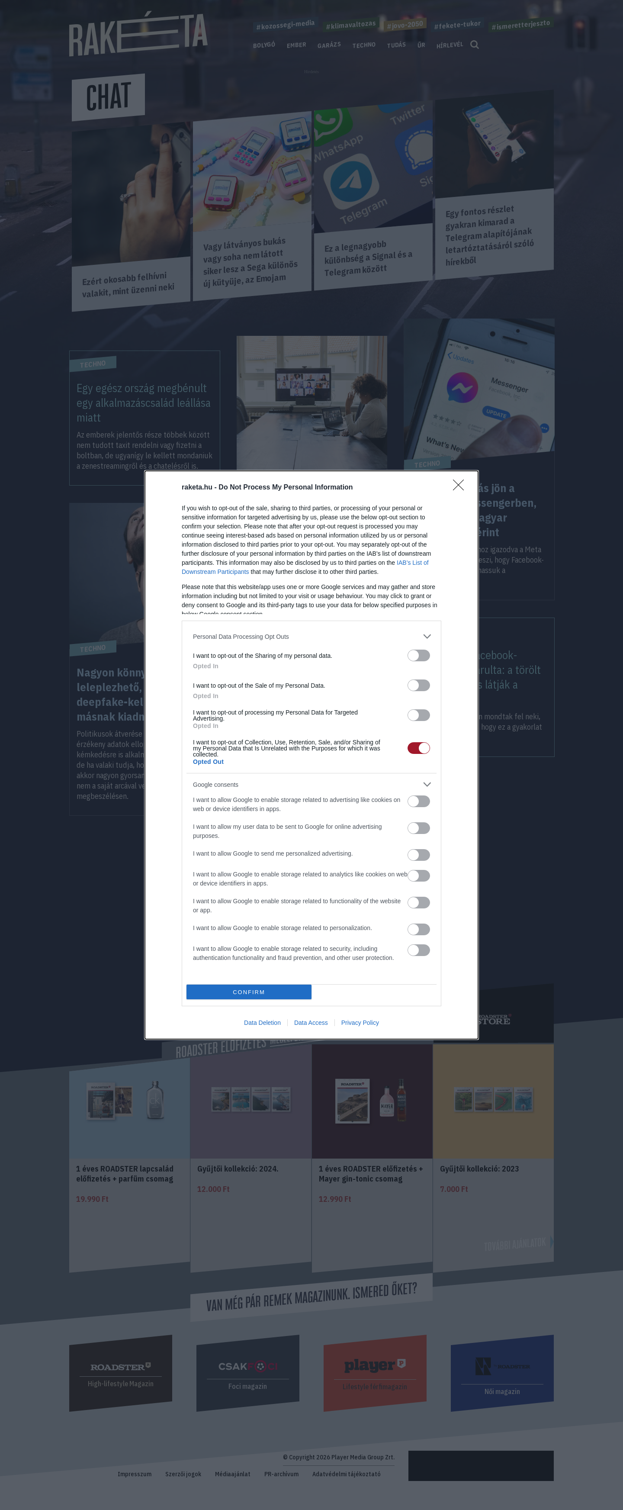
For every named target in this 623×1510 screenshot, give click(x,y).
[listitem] (311, 636)
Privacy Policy (360, 1022)
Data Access (311, 1022)
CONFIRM (249, 992)
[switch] (419, 655)
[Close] (461, 488)
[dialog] (311, 755)
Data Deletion (262, 1022)
